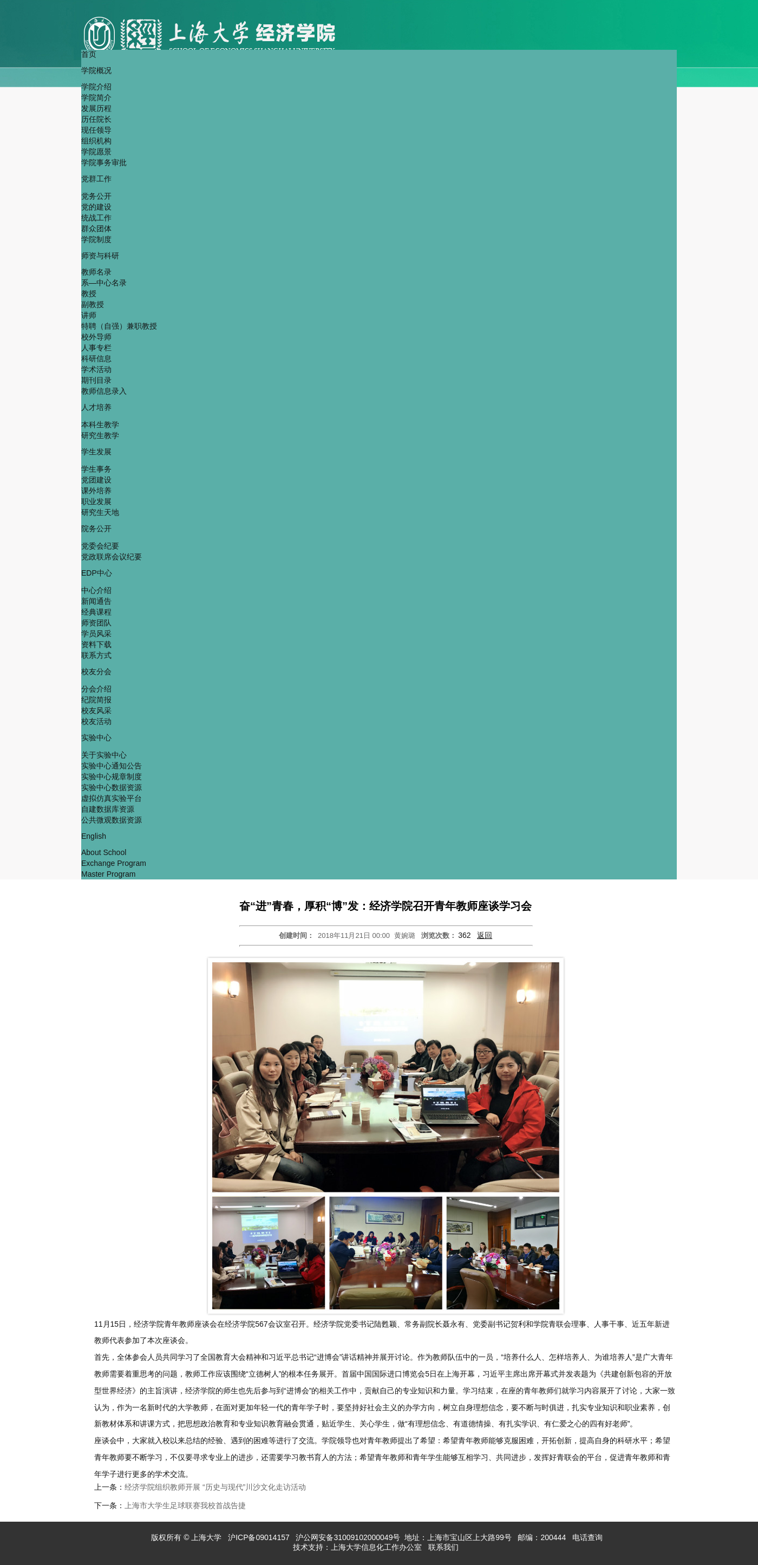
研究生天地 (100, 512)
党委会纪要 (100, 546)
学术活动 (96, 369)
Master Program (108, 874)
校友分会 (96, 671)
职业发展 (96, 501)
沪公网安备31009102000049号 (348, 1537)
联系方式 (96, 655)
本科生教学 (100, 424)
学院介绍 (96, 86)
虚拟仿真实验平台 (111, 798)
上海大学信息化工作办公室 (379, 1547)
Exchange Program (113, 863)
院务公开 (96, 528)
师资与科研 (100, 255)
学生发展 (96, 451)
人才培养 (96, 407)
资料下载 (96, 644)
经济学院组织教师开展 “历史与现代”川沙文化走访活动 (215, 1487)
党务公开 (96, 196)
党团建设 (96, 479)
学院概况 (96, 70)
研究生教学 (100, 435)
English (93, 836)
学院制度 (96, 239)
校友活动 (96, 721)
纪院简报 (96, 699)
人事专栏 (96, 347)
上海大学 (206, 1537)
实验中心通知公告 (111, 765)
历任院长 (96, 119)
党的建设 (96, 207)
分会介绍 (96, 688)
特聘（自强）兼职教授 (119, 326)
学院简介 (96, 97)
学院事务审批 (104, 162)
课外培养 (96, 490)
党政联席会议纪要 (111, 556)
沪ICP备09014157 (260, 1537)
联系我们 (444, 1547)
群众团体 (96, 228)
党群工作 (96, 178)
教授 (88, 293)
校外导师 (96, 336)
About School (103, 852)
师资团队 (96, 622)
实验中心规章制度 (111, 776)
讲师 (88, 315)
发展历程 (96, 108)
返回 (484, 935)
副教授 (92, 304)
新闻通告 (96, 601)
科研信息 (96, 358)
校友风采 (96, 710)
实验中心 (96, 737)
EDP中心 (96, 573)
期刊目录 (96, 380)
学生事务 (96, 469)
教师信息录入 (104, 391)
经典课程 (96, 612)
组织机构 (96, 140)
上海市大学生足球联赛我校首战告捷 (185, 1505)
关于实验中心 (104, 755)
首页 (88, 54)
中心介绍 (96, 590)
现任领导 (96, 130)
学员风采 (96, 633)
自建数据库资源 (107, 809)
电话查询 (588, 1537)
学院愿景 (96, 151)
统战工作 (96, 217)
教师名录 (96, 272)
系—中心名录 (104, 282)
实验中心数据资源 (111, 787)
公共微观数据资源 (111, 820)
